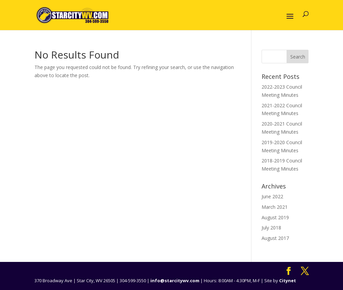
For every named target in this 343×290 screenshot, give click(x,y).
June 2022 (272, 196)
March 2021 (275, 207)
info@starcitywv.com (174, 280)
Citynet (287, 280)
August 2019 (275, 217)
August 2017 (275, 238)
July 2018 (271, 227)
